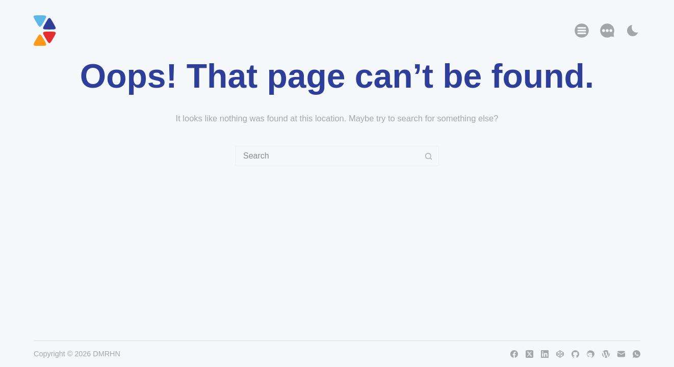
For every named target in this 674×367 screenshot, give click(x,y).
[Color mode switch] (632, 30)
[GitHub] (575, 354)
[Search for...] (327, 156)
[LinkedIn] (545, 354)
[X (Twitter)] (529, 354)
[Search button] (429, 156)
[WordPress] (606, 354)
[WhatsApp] (636, 354)
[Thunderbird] (590, 354)
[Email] (621, 354)
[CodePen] (560, 354)
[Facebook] (514, 354)
